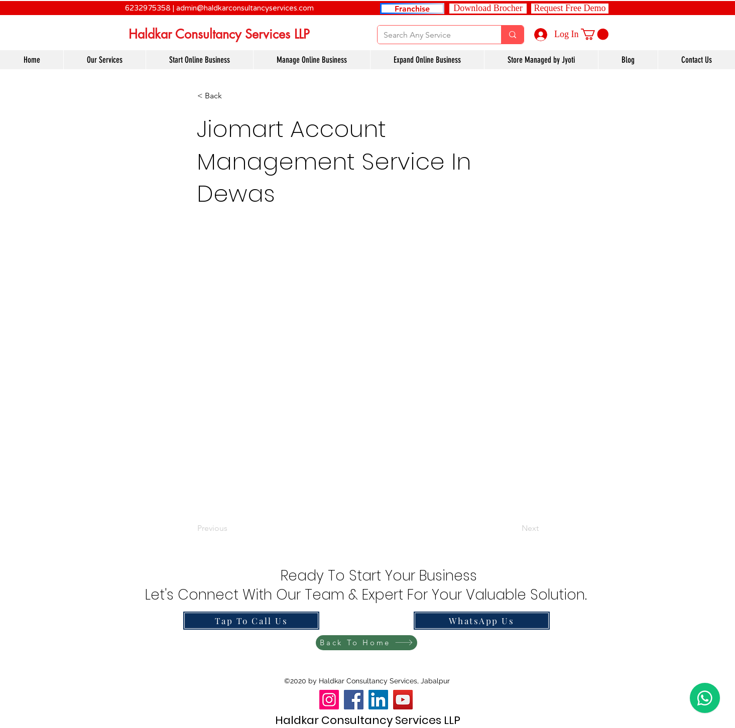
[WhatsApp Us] (481, 620)
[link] (594, 34)
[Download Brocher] (488, 8)
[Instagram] (329, 699)
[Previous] (230, 529)
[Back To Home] (366, 642)
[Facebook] (353, 699)
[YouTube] (403, 699)
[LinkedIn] (378, 699)
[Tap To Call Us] (251, 620)
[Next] (513, 529)
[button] (570, 8)
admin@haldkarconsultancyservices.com (245, 8)
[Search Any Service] (432, 35)
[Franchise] (412, 8)
